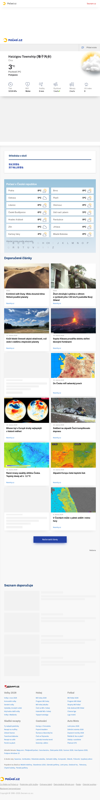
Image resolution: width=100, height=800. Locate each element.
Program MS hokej (42, 701)
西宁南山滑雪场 (16, 167)
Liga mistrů (71, 715)
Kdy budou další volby (12, 711)
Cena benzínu (44, 750)
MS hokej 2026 (41, 698)
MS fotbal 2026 (72, 698)
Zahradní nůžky (51, 759)
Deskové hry (73, 765)
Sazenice (17, 759)
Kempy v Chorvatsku (43, 726)
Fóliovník (76, 759)
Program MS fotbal (74, 701)
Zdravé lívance (9, 733)
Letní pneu (64, 765)
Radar (78, 784)
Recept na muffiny (10, 729)
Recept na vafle (9, 740)
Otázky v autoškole (74, 740)
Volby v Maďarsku (10, 715)
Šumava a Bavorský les (44, 733)
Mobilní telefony (26, 765)
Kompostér (62, 759)
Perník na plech (9, 743)
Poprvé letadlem (42, 729)
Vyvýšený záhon (86, 759)
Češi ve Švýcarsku (42, 736)
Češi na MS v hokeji (43, 708)
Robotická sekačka (38, 759)
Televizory (82, 765)
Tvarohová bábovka (11, 736)
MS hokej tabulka (42, 705)
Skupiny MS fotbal (73, 705)
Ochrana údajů (46, 784)
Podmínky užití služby (29, 784)
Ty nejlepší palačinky (11, 726)
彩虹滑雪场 (14, 164)
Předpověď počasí (31, 750)
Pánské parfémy (22, 768)
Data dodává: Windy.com (64, 784)
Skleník (69, 759)
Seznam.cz (91, 4)
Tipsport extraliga (42, 715)
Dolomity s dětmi (42, 743)
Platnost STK (72, 743)
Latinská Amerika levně (44, 740)
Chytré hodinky (9, 768)
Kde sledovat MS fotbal (75, 708)
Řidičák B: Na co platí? (75, 736)
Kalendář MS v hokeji (43, 711)
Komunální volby (10, 701)
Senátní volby (9, 705)
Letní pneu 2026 (73, 726)
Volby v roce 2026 (10, 698)
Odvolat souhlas (89, 784)
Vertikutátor (26, 759)
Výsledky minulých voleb (13, 708)
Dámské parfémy (53, 765)
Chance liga (71, 711)
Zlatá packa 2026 (56, 750)
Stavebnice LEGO (39, 765)
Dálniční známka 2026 (75, 729)
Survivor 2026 (68, 750)
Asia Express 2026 (81, 750)
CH (48, 243)
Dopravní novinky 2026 (75, 733)
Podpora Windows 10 (12, 753)
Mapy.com (20, 750)
